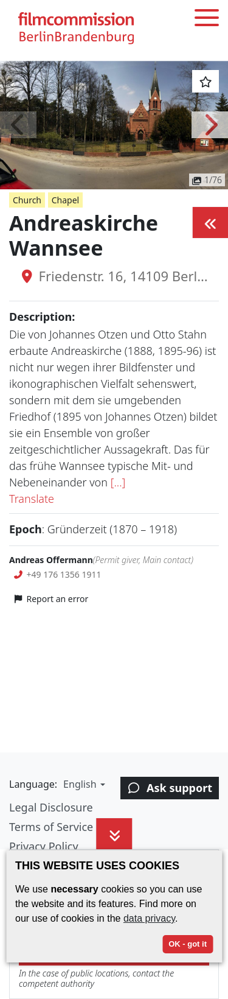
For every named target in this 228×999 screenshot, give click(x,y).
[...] (118, 482)
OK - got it (187, 943)
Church (27, 200)
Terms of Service (51, 826)
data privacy (149, 918)
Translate (31, 498)
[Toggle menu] (207, 19)
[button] (18, 124)
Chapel (65, 200)
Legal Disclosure (51, 807)
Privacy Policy (43, 846)
